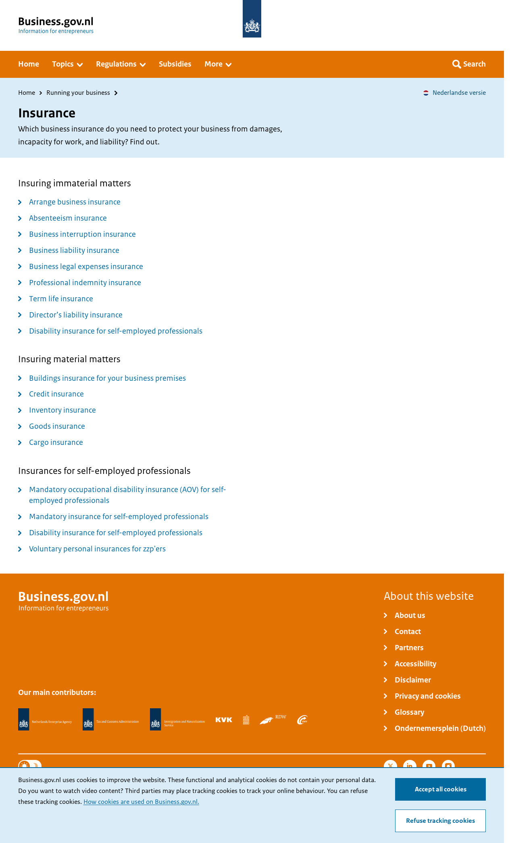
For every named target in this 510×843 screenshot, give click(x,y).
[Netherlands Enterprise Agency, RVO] (45, 719)
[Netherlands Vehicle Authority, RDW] (273, 719)
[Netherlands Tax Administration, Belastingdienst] (111, 719)
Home (26, 93)
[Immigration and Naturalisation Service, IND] (177, 719)
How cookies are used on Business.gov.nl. (141, 802)
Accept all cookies (440, 789)
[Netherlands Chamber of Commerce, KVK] (224, 719)
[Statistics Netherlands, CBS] (246, 719)
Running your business (78, 93)
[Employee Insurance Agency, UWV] (302, 719)
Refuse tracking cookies (440, 821)
